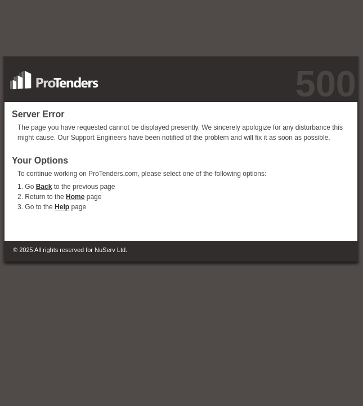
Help (62, 207)
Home (75, 197)
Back (44, 187)
